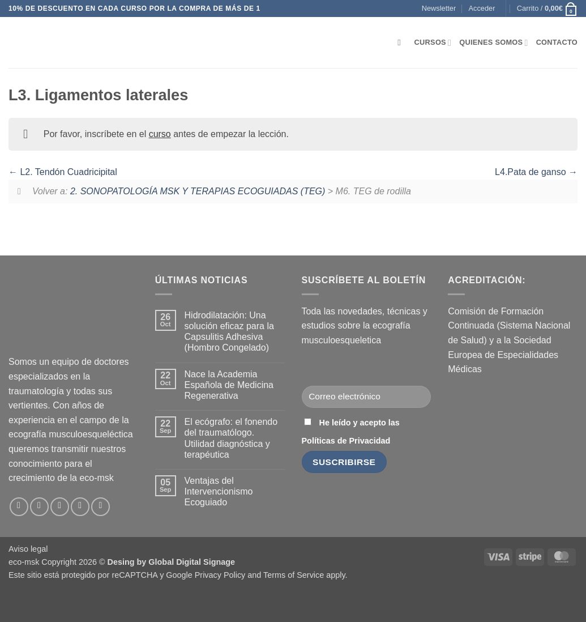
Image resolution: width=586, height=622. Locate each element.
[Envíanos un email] (59, 506)
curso (160, 134)
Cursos (433, 42)
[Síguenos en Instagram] (39, 506)
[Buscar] (401, 42)
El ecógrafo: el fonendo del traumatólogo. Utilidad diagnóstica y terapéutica (231, 438)
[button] (439, 8)
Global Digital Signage (191, 561)
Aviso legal (28, 548)
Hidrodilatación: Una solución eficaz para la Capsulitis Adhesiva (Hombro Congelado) (229, 331)
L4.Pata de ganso (536, 172)
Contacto (557, 42)
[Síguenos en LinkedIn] (80, 506)
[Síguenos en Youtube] (100, 506)
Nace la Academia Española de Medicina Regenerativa (229, 385)
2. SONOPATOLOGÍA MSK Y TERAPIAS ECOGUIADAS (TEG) (197, 191)
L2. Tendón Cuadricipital (62, 172)
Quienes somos (493, 42)
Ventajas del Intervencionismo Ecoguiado (219, 491)
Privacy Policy (220, 575)
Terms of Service (293, 575)
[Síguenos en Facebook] (19, 506)
